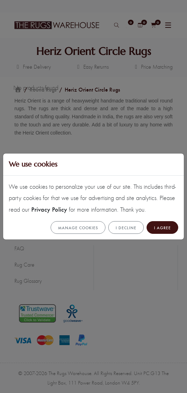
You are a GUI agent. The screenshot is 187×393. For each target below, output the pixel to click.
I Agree (162, 227)
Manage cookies (78, 227)
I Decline (126, 227)
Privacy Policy (49, 209)
